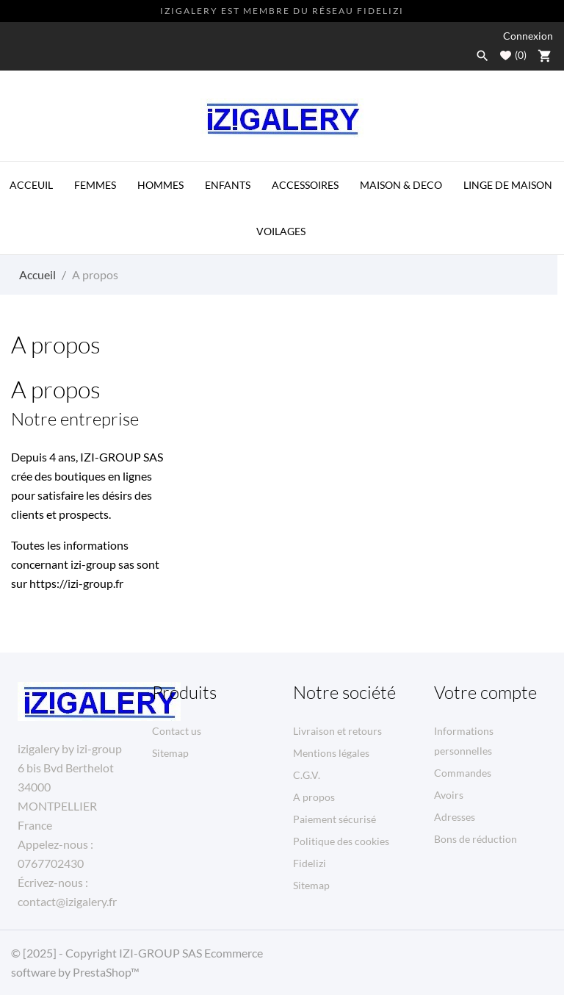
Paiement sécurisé (334, 819)
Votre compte (485, 692)
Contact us (176, 731)
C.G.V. (306, 775)
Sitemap (170, 753)
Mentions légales (331, 753)
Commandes (462, 772)
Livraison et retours (337, 731)
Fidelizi (309, 863)
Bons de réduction (475, 839)
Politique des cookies (341, 841)
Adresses (454, 817)
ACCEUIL (31, 185)
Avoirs (448, 795)
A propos (314, 797)
